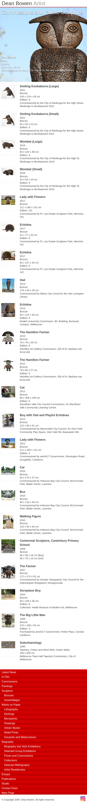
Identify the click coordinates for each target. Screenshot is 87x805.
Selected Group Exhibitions (20, 751)
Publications (9, 779)
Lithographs (11, 709)
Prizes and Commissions (18, 755)
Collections (10, 760)
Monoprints (10, 718)
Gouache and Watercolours (20, 737)
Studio (5, 783)
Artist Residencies (14, 769)
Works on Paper (11, 704)
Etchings (9, 714)
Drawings (9, 723)
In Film (6, 676)
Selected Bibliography (17, 765)
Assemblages (12, 700)
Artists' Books (12, 728)
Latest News (9, 672)
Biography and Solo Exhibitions (22, 746)
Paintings (7, 686)
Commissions (9, 681)
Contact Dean (10, 788)
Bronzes (9, 695)
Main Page (8, 792)
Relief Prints (11, 732)
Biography (8, 741)
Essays (6, 774)
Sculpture (7, 690)
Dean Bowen (23, 3)
